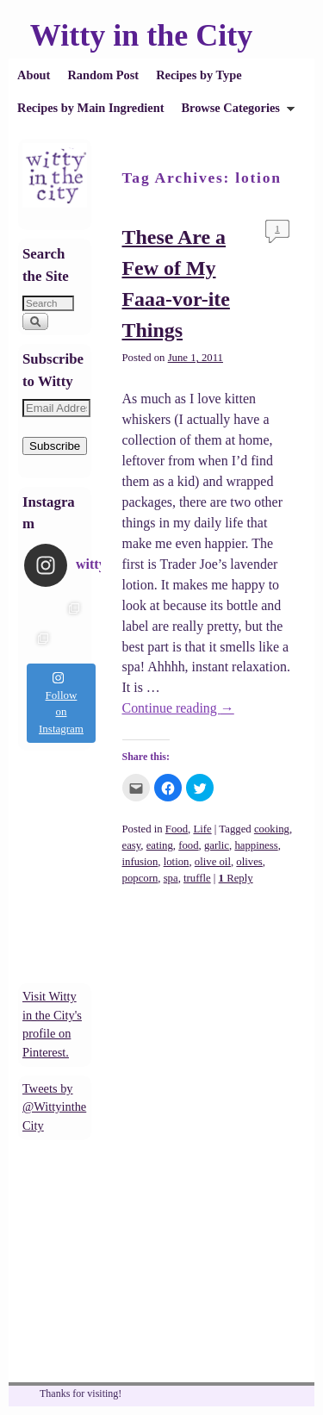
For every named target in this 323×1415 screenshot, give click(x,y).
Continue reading (178, 708)
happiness (255, 845)
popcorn (140, 878)
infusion (140, 862)
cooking (271, 829)
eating (159, 845)
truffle (197, 878)
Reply (236, 878)
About (33, 75)
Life (202, 829)
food (188, 845)
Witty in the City (141, 35)
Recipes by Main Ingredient (90, 108)
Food (176, 829)
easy (131, 845)
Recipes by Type (198, 75)
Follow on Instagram (61, 703)
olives (249, 862)
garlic (216, 845)
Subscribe (54, 445)
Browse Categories (233, 112)
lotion (176, 862)
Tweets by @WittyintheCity (54, 1107)
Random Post (103, 75)
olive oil (213, 862)
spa (171, 878)
